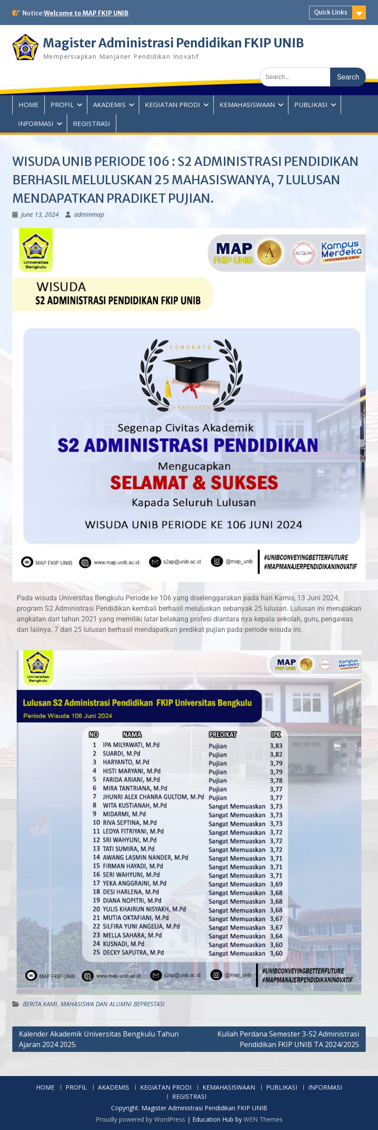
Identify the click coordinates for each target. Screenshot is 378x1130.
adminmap (89, 214)
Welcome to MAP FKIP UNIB (86, 13)
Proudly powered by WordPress (140, 1119)
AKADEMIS (109, 104)
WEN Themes (263, 1119)
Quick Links (330, 12)
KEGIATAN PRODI (172, 104)
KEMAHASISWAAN (247, 104)
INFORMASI (36, 123)
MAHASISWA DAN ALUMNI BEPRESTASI (113, 1003)
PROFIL (62, 104)
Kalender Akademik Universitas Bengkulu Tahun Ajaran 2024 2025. (99, 1039)
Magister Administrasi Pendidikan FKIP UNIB (176, 43)
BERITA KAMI (40, 1003)
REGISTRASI (91, 123)
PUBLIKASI (311, 104)
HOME (28, 104)
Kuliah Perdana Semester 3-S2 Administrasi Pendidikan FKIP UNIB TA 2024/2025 (288, 1039)
